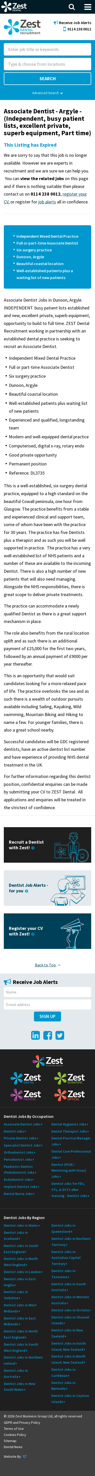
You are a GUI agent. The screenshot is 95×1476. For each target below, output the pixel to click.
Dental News (13, 1447)
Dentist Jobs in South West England (21, 1347)
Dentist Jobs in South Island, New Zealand (68, 1346)
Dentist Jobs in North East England (21, 1334)
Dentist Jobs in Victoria (70, 1310)
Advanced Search (47, 93)
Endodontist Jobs (18, 1179)
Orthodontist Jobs (18, 1152)
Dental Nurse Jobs (18, 1193)
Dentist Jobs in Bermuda (63, 1385)
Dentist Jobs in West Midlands (20, 1308)
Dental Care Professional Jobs (71, 1154)
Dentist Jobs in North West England (21, 1261)
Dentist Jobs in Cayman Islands (70, 1398)
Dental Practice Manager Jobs (70, 1141)
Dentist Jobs (14, 1131)
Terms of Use (14, 1428)
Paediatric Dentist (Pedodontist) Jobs (19, 1169)
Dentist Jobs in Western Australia (70, 1300)
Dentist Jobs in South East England (21, 1248)
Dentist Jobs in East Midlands (20, 1321)
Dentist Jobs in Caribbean (63, 1372)
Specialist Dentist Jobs (22, 1145)
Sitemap (10, 1440)
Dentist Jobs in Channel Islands (70, 1320)
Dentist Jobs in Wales (21, 1225)
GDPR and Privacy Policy (22, 1422)
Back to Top (47, 964)
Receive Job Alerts (72, 23)
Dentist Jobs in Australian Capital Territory (66, 1257)
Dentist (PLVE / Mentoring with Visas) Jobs (68, 1170)
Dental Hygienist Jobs (68, 1124)
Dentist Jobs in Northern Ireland (23, 1360)
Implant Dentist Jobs (20, 1186)
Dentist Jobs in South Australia (68, 1287)
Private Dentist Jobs (20, 1138)
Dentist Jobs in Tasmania (63, 1274)
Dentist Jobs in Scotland (16, 1235)
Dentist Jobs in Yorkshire (16, 1295)
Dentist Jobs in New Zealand (67, 1333)
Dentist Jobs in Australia (16, 1373)
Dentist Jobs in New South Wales (19, 1386)
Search (48, 78)
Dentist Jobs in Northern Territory (70, 1241)
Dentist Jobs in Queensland (63, 1228)
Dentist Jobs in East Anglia (20, 1282)
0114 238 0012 (77, 28)
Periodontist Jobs (18, 1159)
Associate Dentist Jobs (22, 1124)
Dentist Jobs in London (22, 1272)
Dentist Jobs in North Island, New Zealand (68, 1359)
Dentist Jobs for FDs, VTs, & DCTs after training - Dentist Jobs (69, 1189)
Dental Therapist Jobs (69, 1131)
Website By (15, 1456)
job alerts (47, 202)
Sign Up (47, 1016)
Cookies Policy (15, 1434)
